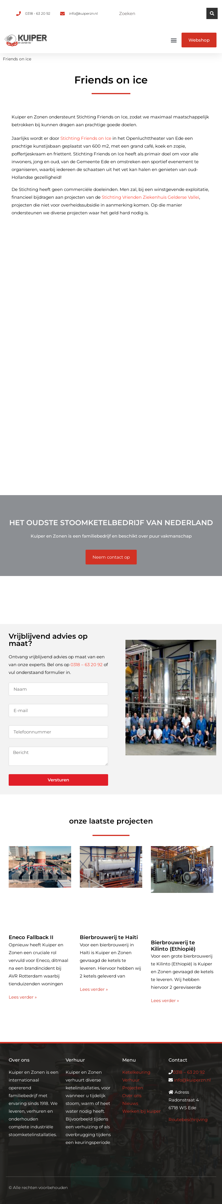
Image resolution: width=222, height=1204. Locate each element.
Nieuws (130, 1103)
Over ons (131, 1095)
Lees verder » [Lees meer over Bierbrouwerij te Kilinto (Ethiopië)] (165, 1000)
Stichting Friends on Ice (85, 138)
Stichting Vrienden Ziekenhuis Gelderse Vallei (150, 197)
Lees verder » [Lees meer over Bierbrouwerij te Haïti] (94, 989)
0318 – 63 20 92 (87, 664)
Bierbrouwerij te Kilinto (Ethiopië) (173, 945)
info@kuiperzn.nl (192, 1080)
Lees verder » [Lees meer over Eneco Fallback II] (23, 997)
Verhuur (131, 1080)
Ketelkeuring (136, 1072)
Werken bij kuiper (141, 1111)
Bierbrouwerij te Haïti (109, 937)
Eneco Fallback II (31, 937)
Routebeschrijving (188, 1119)
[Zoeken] (212, 13)
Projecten (132, 1087)
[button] (174, 40)
